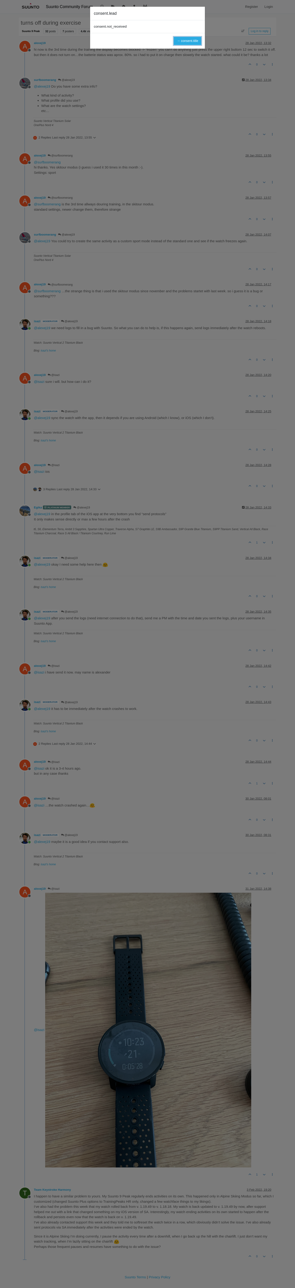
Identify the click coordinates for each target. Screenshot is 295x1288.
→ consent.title (187, 41)
